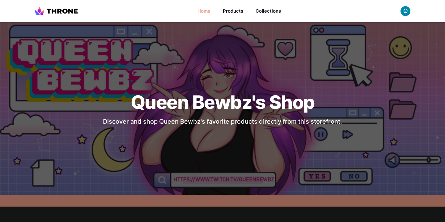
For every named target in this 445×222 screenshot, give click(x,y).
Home (203, 11)
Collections (268, 11)
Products (233, 11)
